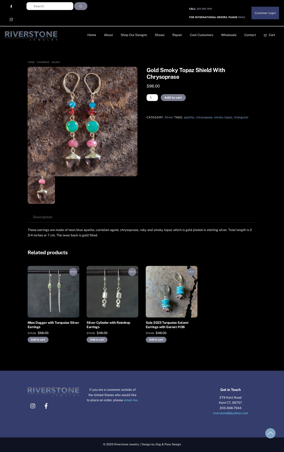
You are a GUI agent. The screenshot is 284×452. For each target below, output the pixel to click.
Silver (55, 62)
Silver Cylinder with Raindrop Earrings (108, 325)
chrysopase (204, 117)
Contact (250, 35)
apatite (189, 117)
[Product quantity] (152, 97)
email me (130, 400)
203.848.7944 (204, 8)
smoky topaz (223, 117)
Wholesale (228, 35)
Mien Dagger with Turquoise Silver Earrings (53, 325)
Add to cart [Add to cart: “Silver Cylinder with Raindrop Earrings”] (97, 339)
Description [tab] (42, 217)
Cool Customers (201, 35)
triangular (241, 117)
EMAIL (242, 17)
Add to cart (173, 97)
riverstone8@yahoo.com (230, 413)
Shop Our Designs (134, 35)
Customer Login (265, 13)
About (108, 35)
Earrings (43, 62)
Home (91, 35)
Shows (159, 35)
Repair (177, 35)
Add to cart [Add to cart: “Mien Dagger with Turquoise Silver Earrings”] (38, 339)
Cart (269, 35)
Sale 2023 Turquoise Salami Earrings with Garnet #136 (167, 325)
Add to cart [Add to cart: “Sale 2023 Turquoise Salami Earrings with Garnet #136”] (156, 339)
